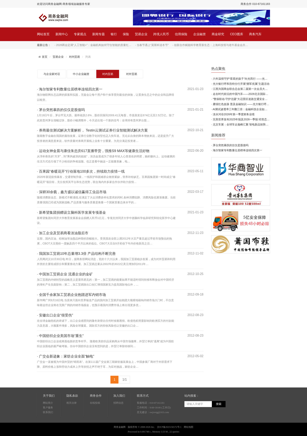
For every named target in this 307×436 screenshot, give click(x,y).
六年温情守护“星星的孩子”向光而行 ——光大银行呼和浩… (248, 78)
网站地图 (188, 427)
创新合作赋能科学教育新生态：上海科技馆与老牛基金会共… (211, 45)
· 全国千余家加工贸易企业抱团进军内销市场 (71, 295)
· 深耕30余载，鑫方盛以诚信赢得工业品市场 (71, 192)
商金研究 (218, 34)
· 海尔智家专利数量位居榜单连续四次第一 (69, 89)
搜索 (218, 404)
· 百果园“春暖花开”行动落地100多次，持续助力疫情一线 (81, 171)
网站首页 (43, 34)
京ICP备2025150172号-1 (169, 427)
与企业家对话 (51, 74)
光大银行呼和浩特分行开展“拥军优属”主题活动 (241, 83)
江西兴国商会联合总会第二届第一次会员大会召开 (243, 88)
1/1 (124, 379)
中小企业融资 (81, 74)
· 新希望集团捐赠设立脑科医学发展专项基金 (71, 212)
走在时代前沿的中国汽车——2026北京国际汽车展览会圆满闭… (251, 93)
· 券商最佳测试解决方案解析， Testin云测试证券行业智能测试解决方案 (92, 130)
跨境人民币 (161, 34)
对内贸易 (74, 56)
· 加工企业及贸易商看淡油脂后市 (62, 233)
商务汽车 (255, 34)
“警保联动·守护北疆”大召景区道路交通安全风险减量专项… (248, 99)
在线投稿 (95, 402)
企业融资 (199, 34)
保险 (126, 34)
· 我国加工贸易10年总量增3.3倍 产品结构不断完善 (76, 254)
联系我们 (48, 412)
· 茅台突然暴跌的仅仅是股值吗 (61, 110)
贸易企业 (141, 34)
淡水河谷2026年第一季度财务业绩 (234, 114)
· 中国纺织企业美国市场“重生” (60, 336)
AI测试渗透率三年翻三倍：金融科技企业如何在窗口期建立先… (251, 109)
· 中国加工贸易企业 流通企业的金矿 (65, 274)
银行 (114, 34)
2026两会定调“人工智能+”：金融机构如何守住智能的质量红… (93, 45)
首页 (44, 56)
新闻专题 (98, 34)
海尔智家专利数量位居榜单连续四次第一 (237, 150)
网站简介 (48, 402)
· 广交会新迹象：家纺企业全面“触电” (65, 356)
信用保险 (181, 34)
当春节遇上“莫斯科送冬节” (153, 45)
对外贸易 (131, 74)
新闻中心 (61, 34)
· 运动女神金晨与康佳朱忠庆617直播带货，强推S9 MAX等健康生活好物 (93, 151)
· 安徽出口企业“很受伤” (55, 315)
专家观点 (80, 34)
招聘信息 (118, 402)
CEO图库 (236, 34)
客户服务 (48, 407)
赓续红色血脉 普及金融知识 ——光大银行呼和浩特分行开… (249, 104)
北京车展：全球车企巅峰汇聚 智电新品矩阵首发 (242, 124)
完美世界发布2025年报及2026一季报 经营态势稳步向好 (247, 119)
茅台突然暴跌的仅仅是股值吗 (230, 145)
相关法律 (71, 402)
